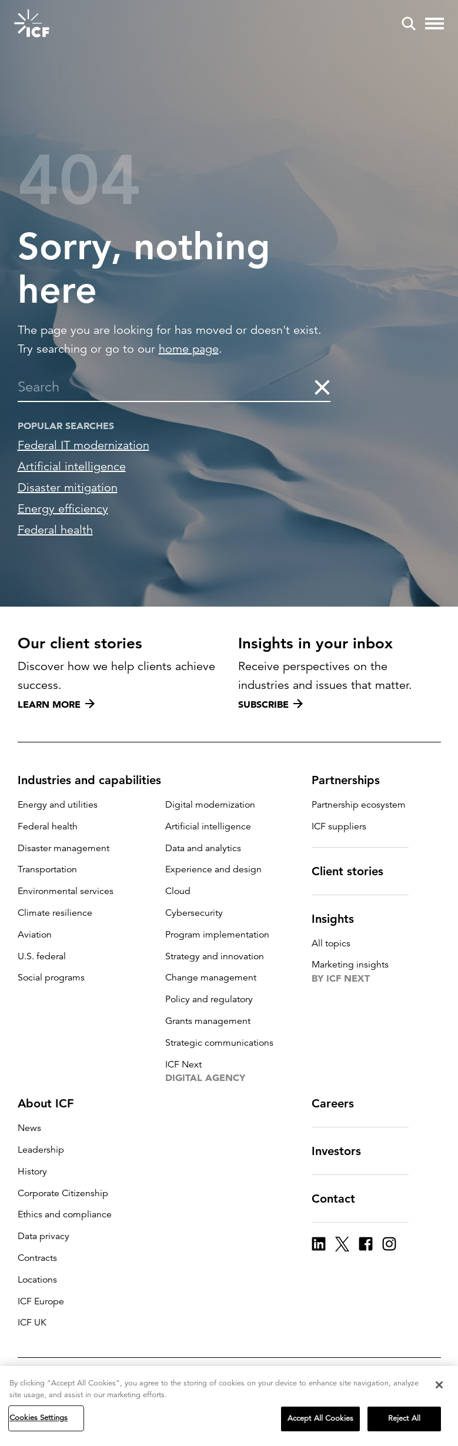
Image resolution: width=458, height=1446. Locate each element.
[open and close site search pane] (408, 23)
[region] (229, 1406)
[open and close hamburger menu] (434, 23)
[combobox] (165, 386)
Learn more (56, 704)
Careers (340, 1103)
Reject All (404, 1418)
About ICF (53, 1103)
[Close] (439, 1385)
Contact (340, 1198)
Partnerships (353, 780)
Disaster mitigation (68, 487)
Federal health (55, 530)
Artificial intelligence (72, 466)
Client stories (354, 871)
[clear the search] (321, 386)
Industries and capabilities (96, 780)
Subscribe (270, 704)
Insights (340, 918)
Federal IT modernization (83, 445)
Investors (343, 1151)
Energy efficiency (63, 508)
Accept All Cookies (320, 1418)
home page (189, 349)
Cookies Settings (38, 1417)
